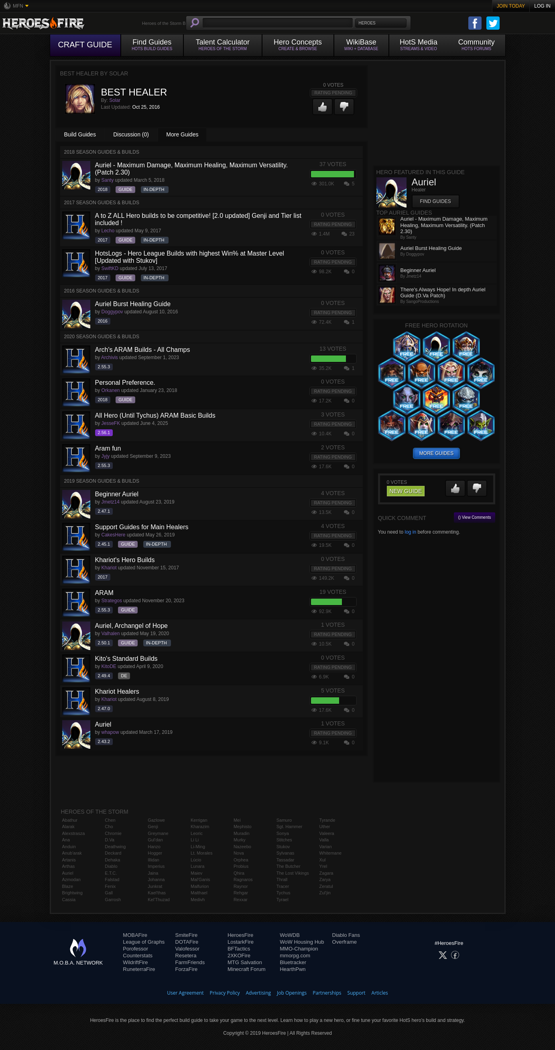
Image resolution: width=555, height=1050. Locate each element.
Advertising (258, 992)
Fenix (110, 886)
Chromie (113, 833)
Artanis (69, 859)
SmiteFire (186, 935)
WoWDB (290, 935)
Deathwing (115, 846)
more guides (436, 453)
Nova (239, 853)
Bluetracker (293, 962)
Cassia (69, 899)
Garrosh (113, 899)
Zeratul (326, 886)
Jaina (153, 873)
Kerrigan (199, 820)
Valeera (326, 833)
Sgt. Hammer (289, 826)
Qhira (239, 873)
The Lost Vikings (292, 873)
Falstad (112, 879)
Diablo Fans (346, 935)
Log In (542, 6)
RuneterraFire (139, 969)
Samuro (284, 820)
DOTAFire (187, 942)
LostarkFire (241, 942)
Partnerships (327, 992)
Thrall (282, 879)
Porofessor (135, 949)
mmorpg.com (295, 956)
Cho (109, 826)
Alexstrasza (73, 833)
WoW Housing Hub (302, 942)
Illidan (153, 859)
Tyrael (282, 899)
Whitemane (330, 853)
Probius (241, 866)
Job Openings (292, 992)
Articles (380, 992)
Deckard (113, 853)
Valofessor (187, 949)
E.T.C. (111, 873)
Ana (66, 839)
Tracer (282, 886)
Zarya (325, 879)
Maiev (196, 873)
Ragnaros (243, 879)
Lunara (197, 866)
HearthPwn (292, 969)
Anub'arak (72, 853)
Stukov (283, 846)
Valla (324, 839)
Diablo (111, 866)
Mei (237, 820)
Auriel (67, 873)
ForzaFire (186, 969)
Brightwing (72, 892)
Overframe (344, 942)
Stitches (284, 839)
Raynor (241, 886)
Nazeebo (242, 846)
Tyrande (327, 820)
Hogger (155, 853)
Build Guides (80, 134)
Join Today (511, 6)
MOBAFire (135, 935)
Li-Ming (198, 846)
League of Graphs (144, 942)
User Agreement (185, 992)
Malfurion (200, 886)
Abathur (70, 820)
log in (410, 532)
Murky (240, 839)
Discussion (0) (131, 134)
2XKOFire (239, 956)
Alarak (68, 826)
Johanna (156, 879)
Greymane (158, 833)
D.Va (109, 839)
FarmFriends (190, 962)
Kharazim (200, 826)
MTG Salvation (245, 962)
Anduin (69, 846)
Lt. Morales (201, 853)
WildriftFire (135, 962)
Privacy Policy (225, 992)
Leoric (197, 833)
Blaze (67, 886)
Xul (322, 859)
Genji (153, 826)
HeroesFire (240, 935)
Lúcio (196, 859)
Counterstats (137, 956)
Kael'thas (157, 892)
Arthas (68, 866)
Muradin (242, 833)
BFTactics (239, 949)
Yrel (323, 866)
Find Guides (435, 201)
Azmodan (71, 879)
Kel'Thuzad (159, 899)
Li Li (195, 839)
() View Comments (474, 517)
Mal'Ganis (200, 879)
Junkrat (155, 886)
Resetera (186, 956)
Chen (110, 820)
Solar (114, 100)
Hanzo (154, 846)
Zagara (326, 873)
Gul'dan (155, 839)
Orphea (241, 859)
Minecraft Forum (247, 969)
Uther (324, 826)
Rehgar (241, 892)
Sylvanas (285, 853)
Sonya (282, 833)
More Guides (182, 134)
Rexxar (241, 899)
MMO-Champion (299, 949)
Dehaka (112, 859)
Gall (109, 892)
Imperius (156, 866)
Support (357, 992)
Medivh (198, 899)
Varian (325, 846)
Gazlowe (156, 820)
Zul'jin (325, 892)
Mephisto (243, 826)
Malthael (199, 892)
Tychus (283, 892)
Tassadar (285, 859)
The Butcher (288, 866)
